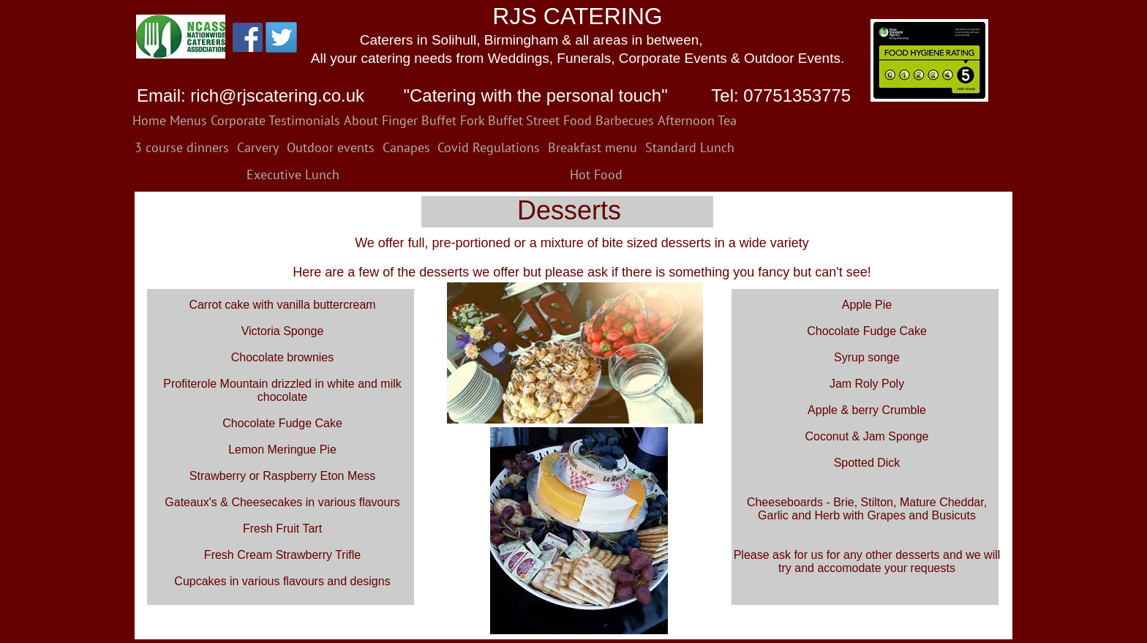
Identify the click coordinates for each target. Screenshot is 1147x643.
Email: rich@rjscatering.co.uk (250, 95)
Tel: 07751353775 (779, 95)
